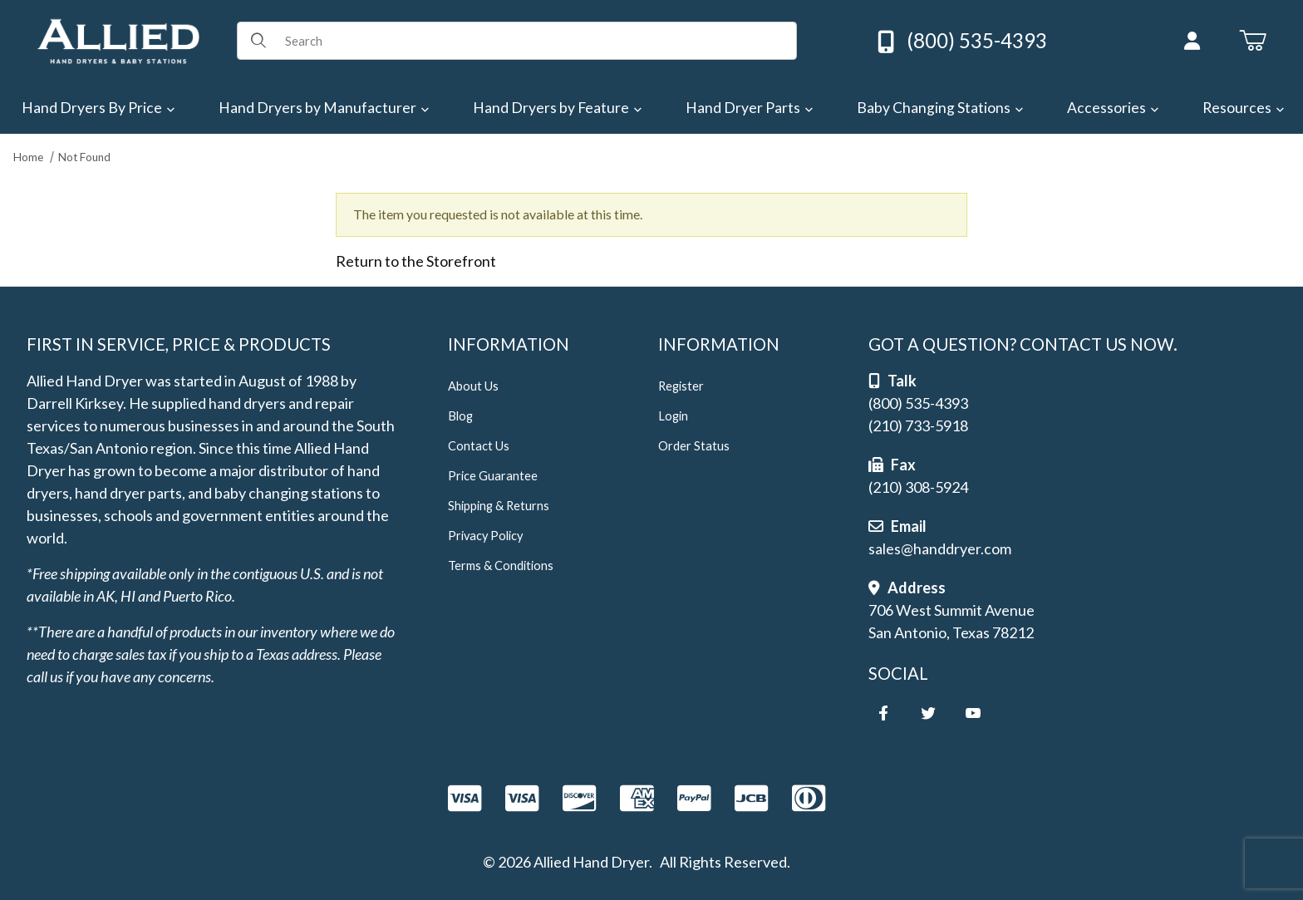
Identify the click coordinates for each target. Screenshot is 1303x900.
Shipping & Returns (498, 506)
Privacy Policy (485, 536)
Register (681, 386)
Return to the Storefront (416, 261)
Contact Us (478, 446)
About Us (473, 386)
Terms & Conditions (500, 565)
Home (28, 157)
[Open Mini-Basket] (1252, 41)
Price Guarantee (493, 476)
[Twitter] (928, 713)
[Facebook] (883, 713)
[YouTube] (973, 713)
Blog (460, 416)
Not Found (84, 157)
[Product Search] (534, 40)
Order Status (694, 446)
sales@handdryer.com (939, 548)
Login (673, 416)
